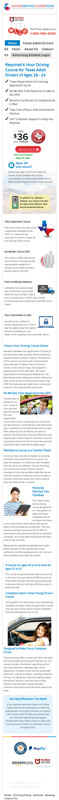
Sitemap (50, 795)
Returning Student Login (31, 55)
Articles (38, 795)
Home (12, 43)
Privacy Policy (22, 795)
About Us (31, 49)
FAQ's (16, 49)
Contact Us (10, 798)
